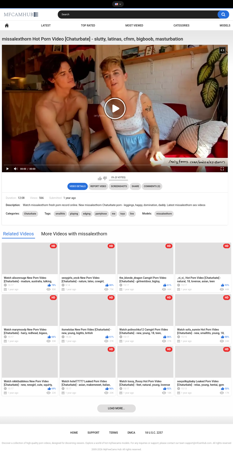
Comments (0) (152, 186)
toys (122, 213)
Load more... (116, 408)
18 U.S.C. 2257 (154, 432)
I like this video (100, 178)
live (132, 213)
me (113, 213)
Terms (113, 432)
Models (225, 25)
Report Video (98, 186)
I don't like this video (105, 178)
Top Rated (88, 25)
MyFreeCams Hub (112, 449)
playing (74, 213)
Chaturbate (30, 213)
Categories (181, 25)
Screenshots (119, 186)
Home (7, 26)
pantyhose (101, 213)
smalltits (60, 213)
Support (93, 432)
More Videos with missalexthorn (74, 234)
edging (86, 213)
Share (135, 186)
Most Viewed (134, 25)
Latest (46, 25)
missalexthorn (164, 213)
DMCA (131, 432)
